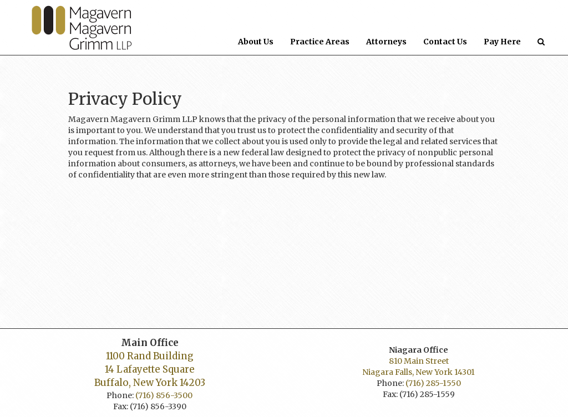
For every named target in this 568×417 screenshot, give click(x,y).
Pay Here (502, 42)
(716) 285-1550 (433, 383)
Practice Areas (319, 42)
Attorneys (386, 42)
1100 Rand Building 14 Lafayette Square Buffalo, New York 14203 (149, 369)
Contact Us (449, 41)
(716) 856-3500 (163, 395)
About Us (255, 42)
